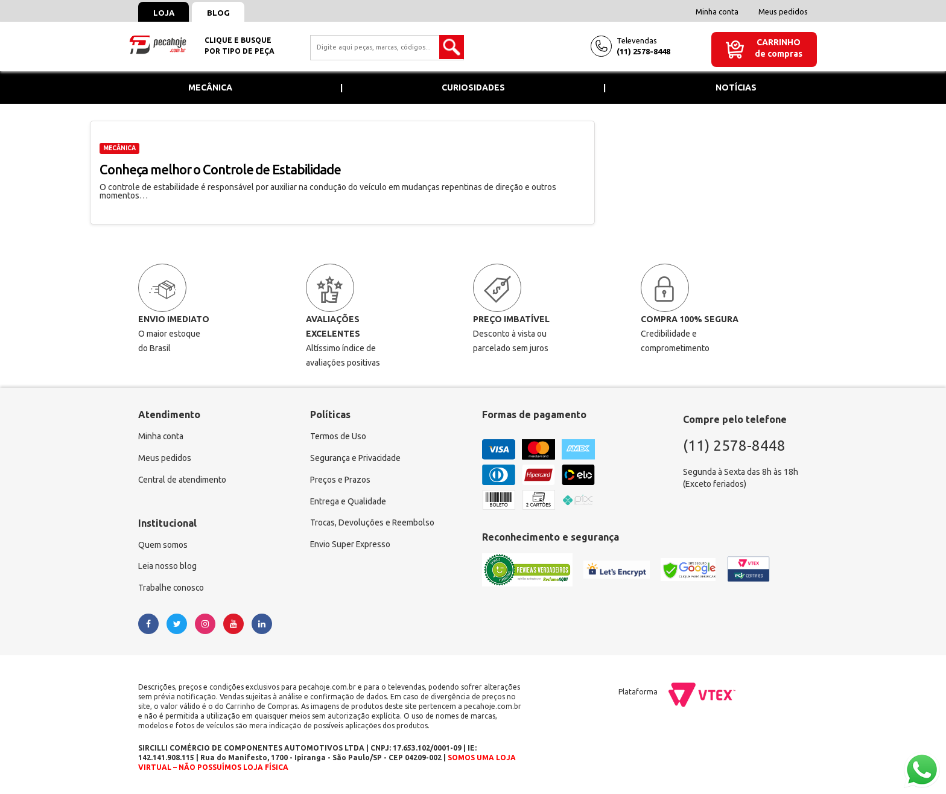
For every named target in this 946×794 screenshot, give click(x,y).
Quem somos (163, 545)
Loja (163, 12)
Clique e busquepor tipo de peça (240, 45)
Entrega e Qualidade (348, 502)
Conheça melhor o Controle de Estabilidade (220, 169)
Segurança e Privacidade (355, 458)
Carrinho (779, 42)
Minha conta (717, 11)
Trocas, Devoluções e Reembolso (372, 524)
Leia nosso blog (167, 567)
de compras (778, 53)
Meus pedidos (783, 11)
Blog (219, 12)
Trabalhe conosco (171, 589)
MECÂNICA (119, 148)
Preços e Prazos (340, 480)
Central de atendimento (182, 480)
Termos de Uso (338, 437)
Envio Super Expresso (351, 545)
